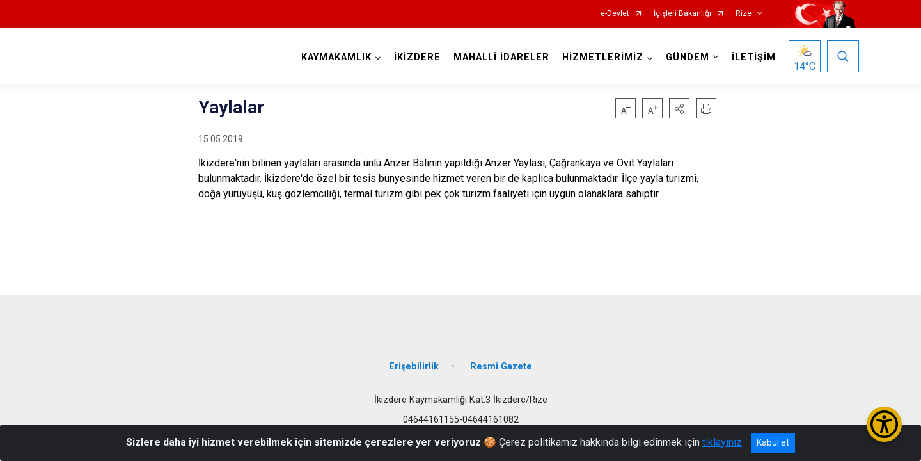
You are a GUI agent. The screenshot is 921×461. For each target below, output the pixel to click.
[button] (679, 108)
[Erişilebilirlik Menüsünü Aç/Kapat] (884, 424)
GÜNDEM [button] (687, 57)
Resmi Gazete (501, 366)
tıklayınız (722, 442)
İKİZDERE (417, 57)
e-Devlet (615, 14)
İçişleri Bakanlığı (682, 14)
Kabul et (773, 442)
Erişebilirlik (414, 366)
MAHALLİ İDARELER (501, 57)
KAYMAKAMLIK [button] (336, 57)
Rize (744, 14)
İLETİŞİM (754, 57)
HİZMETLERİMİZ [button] (602, 57)
